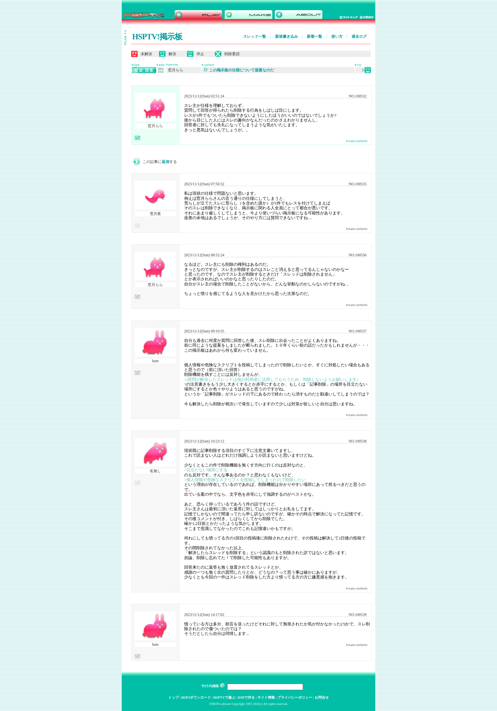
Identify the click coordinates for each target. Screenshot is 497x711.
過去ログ (359, 36)
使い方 (337, 36)
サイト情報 (266, 697)
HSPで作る (246, 697)
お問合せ (322, 697)
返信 (165, 162)
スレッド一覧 (254, 36)
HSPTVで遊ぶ (224, 697)
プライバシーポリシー (294, 697)
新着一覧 (314, 36)
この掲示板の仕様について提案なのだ (238, 70)
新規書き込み (286, 36)
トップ (173, 697)
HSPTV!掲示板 (157, 36)
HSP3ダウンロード (196, 697)
